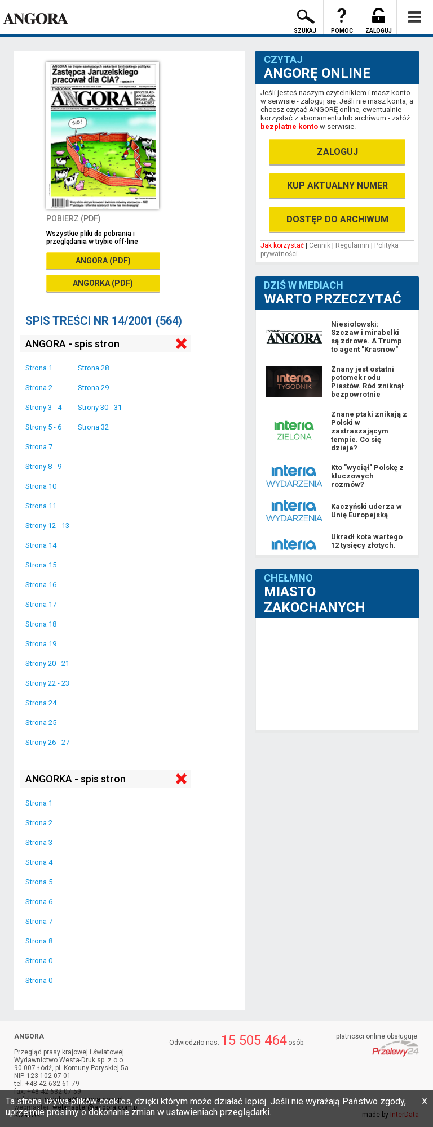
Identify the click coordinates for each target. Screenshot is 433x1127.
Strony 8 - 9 (43, 466)
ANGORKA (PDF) (103, 283)
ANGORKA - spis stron (75, 779)
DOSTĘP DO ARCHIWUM (337, 219)
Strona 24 (40, 703)
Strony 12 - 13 (47, 525)
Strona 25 (40, 722)
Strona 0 (38, 960)
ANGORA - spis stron (72, 344)
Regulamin (352, 245)
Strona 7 (38, 446)
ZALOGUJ (337, 151)
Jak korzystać (282, 245)
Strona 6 (38, 901)
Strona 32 (93, 427)
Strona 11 (40, 506)
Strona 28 (93, 368)
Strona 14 (40, 545)
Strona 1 (38, 368)
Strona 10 (40, 486)
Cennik (319, 245)
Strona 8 (38, 941)
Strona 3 (38, 842)
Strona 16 (40, 584)
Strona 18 (40, 624)
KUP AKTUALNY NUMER (337, 185)
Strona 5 (38, 882)
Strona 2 (38, 387)
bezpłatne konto (289, 126)
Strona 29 (93, 387)
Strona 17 (40, 604)
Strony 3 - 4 (43, 407)
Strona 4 (38, 862)
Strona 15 (40, 565)
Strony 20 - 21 (47, 663)
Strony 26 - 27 (47, 742)
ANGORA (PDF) (103, 260)
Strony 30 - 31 (100, 407)
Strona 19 (40, 643)
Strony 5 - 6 (43, 427)
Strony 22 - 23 (47, 683)
